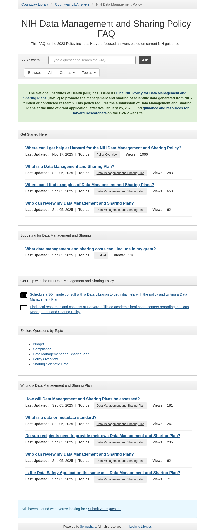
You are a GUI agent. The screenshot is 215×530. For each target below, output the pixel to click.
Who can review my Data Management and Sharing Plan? (79, 203)
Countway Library (35, 4)
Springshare (88, 526)
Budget (101, 255)
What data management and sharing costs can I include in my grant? (90, 249)
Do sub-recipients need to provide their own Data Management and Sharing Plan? (102, 436)
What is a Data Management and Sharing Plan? (69, 166)
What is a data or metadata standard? (61, 417)
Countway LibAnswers (72, 4)
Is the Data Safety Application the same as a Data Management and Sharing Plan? (102, 473)
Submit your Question (104, 509)
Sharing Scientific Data (50, 364)
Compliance (42, 349)
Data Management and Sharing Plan (120, 173)
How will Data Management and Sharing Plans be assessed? (82, 399)
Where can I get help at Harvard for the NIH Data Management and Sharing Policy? (103, 148)
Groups (67, 73)
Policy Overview (107, 154)
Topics (89, 73)
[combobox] (92, 60)
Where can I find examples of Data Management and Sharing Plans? (89, 185)
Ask (145, 60)
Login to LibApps (140, 526)
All (50, 73)
